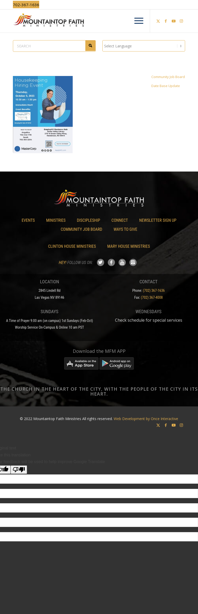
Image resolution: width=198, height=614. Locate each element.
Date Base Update (165, 85)
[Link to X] (158, 21)
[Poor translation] (19, 469)
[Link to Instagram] (181, 21)
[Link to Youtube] (173, 21)
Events (28, 220)
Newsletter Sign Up (157, 220)
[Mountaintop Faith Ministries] (99, 20)
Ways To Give (125, 229)
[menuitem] (136, 20)
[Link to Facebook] (166, 21)
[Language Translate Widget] (143, 46)
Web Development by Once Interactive (146, 418)
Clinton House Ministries (72, 246)
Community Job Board (168, 76)
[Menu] (136, 20)
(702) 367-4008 (152, 297)
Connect (119, 220)
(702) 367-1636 (154, 290)
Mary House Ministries (128, 246)
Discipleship (88, 220)
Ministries (55, 220)
